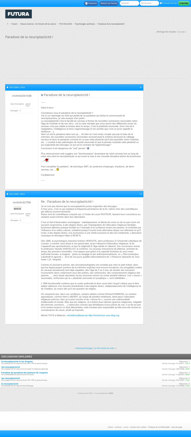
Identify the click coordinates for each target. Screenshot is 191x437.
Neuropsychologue (84, 348)
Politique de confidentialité (159, 427)
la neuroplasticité (9, 383)
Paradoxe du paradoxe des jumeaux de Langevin (24, 372)
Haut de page (176, 427)
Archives (118, 427)
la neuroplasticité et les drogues (17, 361)
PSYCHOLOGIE (65, 24)
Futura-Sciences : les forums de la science (38, 24)
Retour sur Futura (109, 3)
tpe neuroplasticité (10, 367)
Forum (14, 24)
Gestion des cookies (138, 427)
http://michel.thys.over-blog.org (103, 315)
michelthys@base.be (77, 315)
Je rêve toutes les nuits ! (105, 348)
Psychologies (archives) (85, 24)
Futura (110, 427)
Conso (126, 427)
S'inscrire (91, 3)
